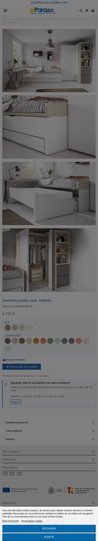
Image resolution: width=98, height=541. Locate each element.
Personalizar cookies (31, 521)
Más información (10, 521)
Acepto (49, 537)
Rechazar (49, 528)
